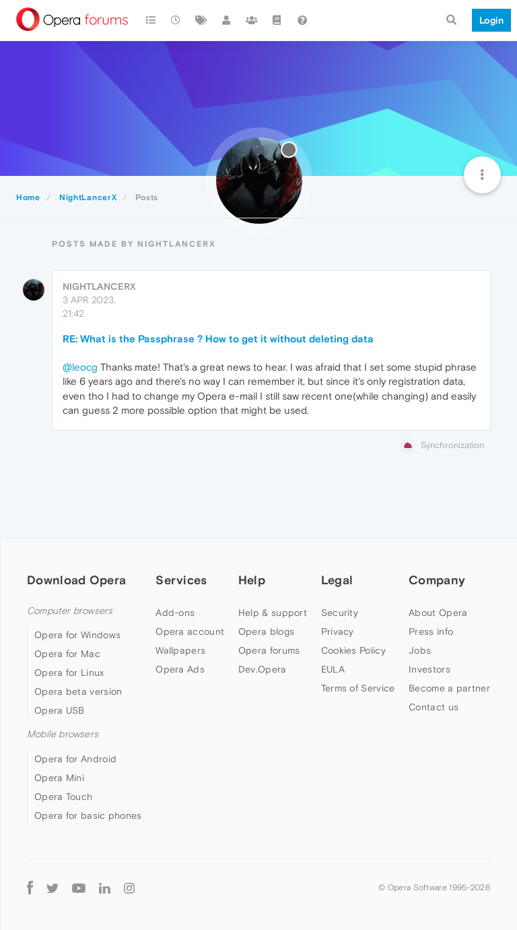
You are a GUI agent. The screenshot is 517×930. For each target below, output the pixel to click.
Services (181, 580)
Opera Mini (59, 777)
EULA (333, 669)
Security (339, 612)
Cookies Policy (353, 650)
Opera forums (269, 650)
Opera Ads (180, 669)
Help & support (272, 612)
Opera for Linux (69, 672)
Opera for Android (75, 758)
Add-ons (175, 612)
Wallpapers (180, 650)
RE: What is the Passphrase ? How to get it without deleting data (218, 338)
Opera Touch (63, 796)
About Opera (438, 612)
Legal (337, 580)
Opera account (190, 631)
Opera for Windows (77, 634)
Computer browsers (69, 611)
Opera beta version (78, 691)
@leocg (80, 367)
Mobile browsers (62, 734)
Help (251, 580)
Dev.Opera (262, 669)
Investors (429, 669)
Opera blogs (266, 631)
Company (437, 580)
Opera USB (59, 710)
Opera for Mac (67, 653)
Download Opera (76, 580)
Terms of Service (358, 688)
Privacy (337, 631)
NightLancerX (99, 286)
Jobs (420, 650)
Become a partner (449, 688)
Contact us (433, 707)
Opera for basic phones (88, 815)
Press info (431, 631)
